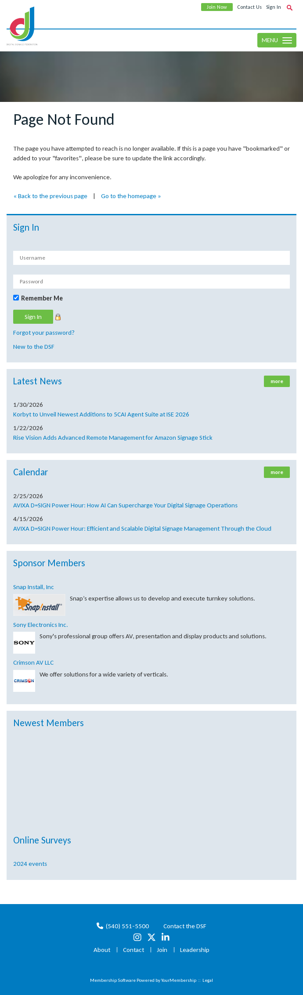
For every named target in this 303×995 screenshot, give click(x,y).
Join (162, 950)
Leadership (194, 950)
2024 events (30, 864)
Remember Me (42, 298)
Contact (133, 950)
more (277, 381)
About (102, 950)
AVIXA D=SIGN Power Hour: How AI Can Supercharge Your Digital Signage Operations (125, 505)
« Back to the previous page (50, 196)
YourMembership (178, 980)
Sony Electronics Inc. (40, 625)
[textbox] (289, 7)
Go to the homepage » (131, 196)
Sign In (273, 7)
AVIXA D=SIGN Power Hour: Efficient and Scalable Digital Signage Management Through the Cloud (142, 528)
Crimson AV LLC (33, 662)
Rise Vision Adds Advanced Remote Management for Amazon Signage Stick (113, 437)
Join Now (217, 7)
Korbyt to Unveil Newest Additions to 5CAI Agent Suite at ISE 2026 (101, 414)
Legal (207, 980)
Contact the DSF (184, 926)
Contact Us (249, 7)
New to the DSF (33, 347)
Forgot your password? (44, 332)
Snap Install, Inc (33, 587)
